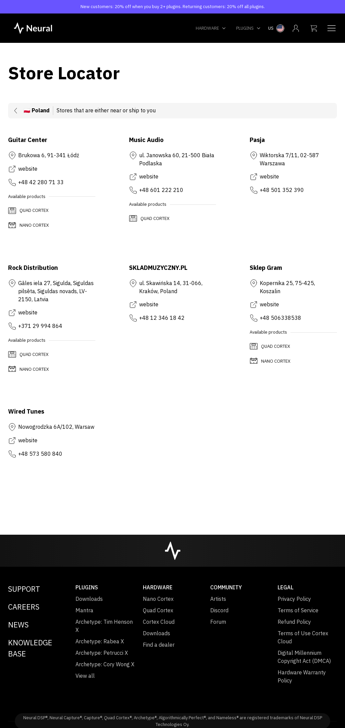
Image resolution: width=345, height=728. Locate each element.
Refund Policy (294, 621)
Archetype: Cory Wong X (104, 664)
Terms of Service (298, 610)
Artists (218, 598)
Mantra (84, 610)
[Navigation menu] (331, 28)
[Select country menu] (276, 28)
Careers (23, 607)
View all (85, 675)
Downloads (89, 598)
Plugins (248, 28)
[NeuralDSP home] (33, 27)
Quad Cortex (158, 610)
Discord (219, 610)
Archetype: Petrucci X (101, 652)
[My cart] (313, 28)
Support (24, 589)
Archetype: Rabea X (99, 641)
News (18, 624)
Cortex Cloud (159, 621)
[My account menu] (296, 28)
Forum (218, 621)
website (27, 168)
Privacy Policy (294, 598)
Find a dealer (159, 644)
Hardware (211, 28)
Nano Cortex (158, 598)
